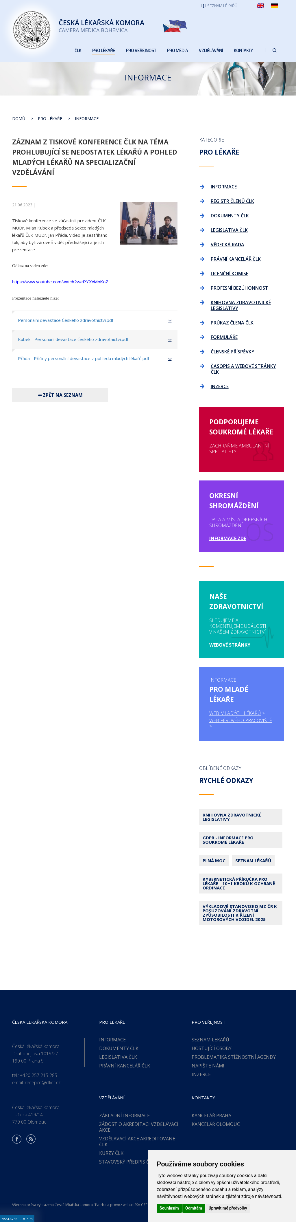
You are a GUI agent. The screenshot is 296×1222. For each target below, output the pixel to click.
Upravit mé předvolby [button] (227, 1208)
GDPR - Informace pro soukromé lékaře (228, 840)
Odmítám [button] (193, 1208)
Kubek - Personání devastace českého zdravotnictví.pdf (73, 339)
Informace (87, 118)
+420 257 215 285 (38, 1075)
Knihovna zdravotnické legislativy (232, 817)
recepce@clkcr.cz (43, 1082)
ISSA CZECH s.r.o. (147, 1204)
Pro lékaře (50, 118)
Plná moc (214, 860)
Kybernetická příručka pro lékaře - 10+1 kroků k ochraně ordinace (239, 883)
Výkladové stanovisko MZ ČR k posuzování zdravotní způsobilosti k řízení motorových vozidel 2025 (240, 912)
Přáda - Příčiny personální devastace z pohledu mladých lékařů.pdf (83, 358)
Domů (18, 118)
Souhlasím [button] (169, 1208)
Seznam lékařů (253, 860)
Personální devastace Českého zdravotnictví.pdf (65, 320)
